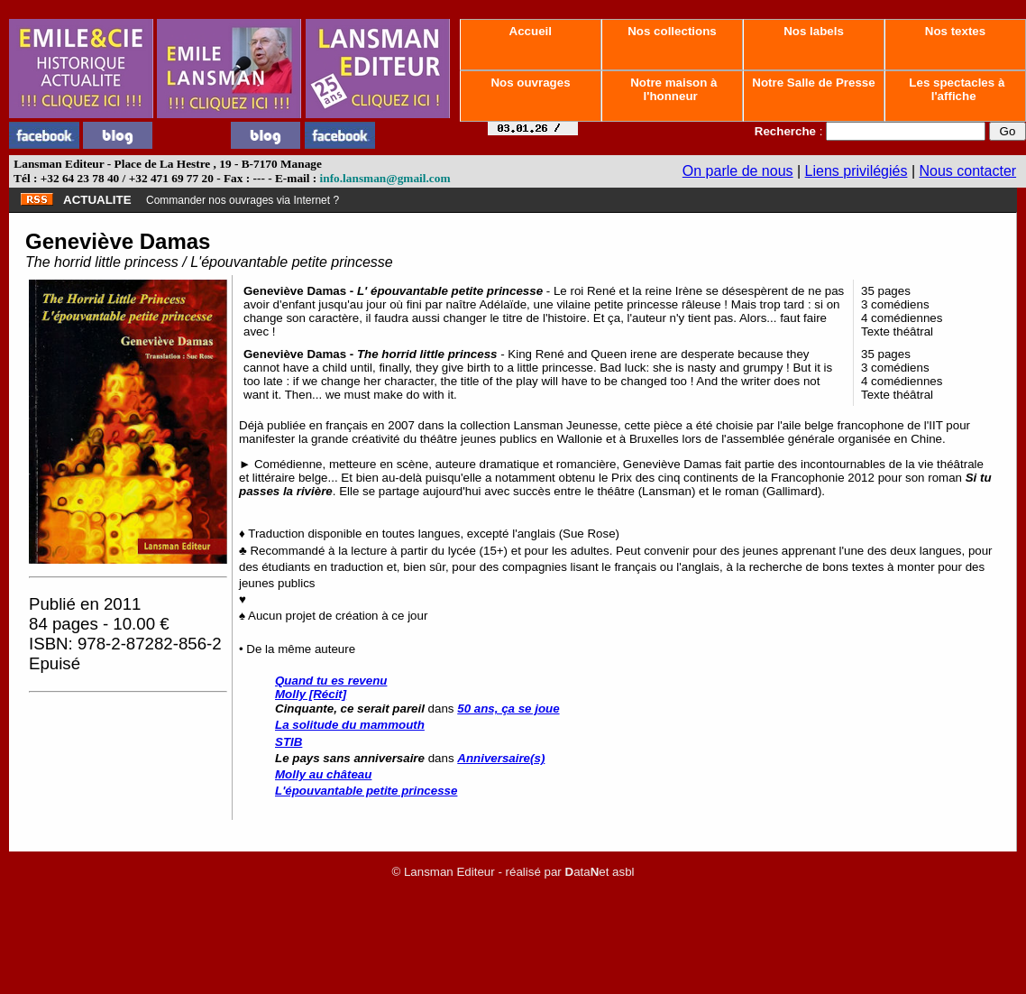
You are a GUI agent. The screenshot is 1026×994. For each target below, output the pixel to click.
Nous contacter (968, 171)
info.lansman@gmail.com (385, 178)
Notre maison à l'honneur (673, 89)
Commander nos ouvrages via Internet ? (242, 200)
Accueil (530, 31)
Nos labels (813, 31)
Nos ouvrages (531, 82)
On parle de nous (737, 171)
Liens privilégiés (856, 171)
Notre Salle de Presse (814, 82)
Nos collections (672, 31)
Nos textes (955, 31)
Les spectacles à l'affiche (955, 89)
